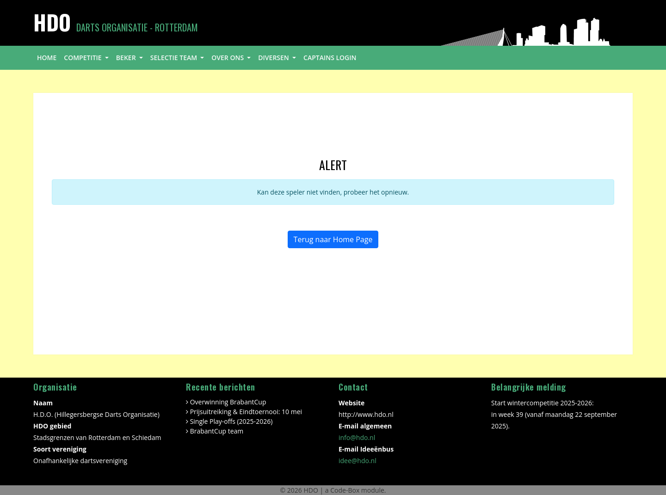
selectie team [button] (174, 57)
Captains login (330, 57)
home (46, 57)
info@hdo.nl (357, 437)
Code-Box (344, 490)
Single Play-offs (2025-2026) (231, 421)
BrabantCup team (217, 431)
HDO (311, 490)
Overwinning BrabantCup (228, 401)
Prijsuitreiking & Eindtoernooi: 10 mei (246, 411)
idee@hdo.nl (357, 460)
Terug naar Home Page (333, 239)
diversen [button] (274, 57)
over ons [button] (228, 57)
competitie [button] (83, 57)
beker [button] (126, 57)
